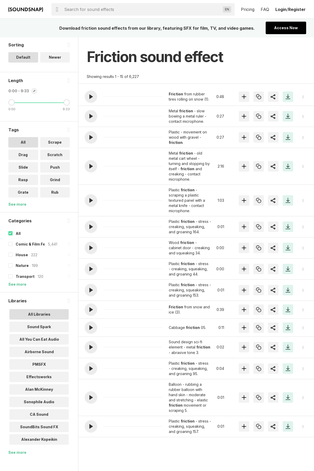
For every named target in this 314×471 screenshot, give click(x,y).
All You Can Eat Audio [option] (39, 340)
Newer (55, 58)
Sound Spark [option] (39, 327)
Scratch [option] (54, 156)
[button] (91, 96)
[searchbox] (142, 9)
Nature (22, 266)
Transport (25, 277)
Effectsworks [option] (39, 377)
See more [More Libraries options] (17, 453)
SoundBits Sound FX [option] (39, 427)
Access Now (286, 28)
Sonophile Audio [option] (39, 402)
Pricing (247, 9)
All (18, 234)
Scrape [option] (55, 143)
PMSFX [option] (39, 365)
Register (297, 9)
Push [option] (55, 168)
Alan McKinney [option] (39, 390)
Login (281, 9)
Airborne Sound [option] (39, 352)
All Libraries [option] (39, 315)
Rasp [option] (23, 181)
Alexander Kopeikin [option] (39, 440)
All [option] (23, 143)
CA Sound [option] (39, 415)
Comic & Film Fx (30, 245)
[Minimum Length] (11, 103)
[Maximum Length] (66, 103)
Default (23, 58)
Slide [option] (23, 168)
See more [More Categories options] (17, 285)
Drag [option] (23, 156)
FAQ (265, 9)
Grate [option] (23, 193)
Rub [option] (55, 193)
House (22, 256)
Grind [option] (55, 181)
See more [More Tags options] (17, 205)
